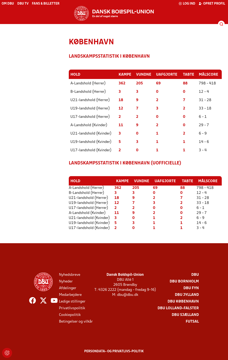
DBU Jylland (187, 294)
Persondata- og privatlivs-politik (114, 351)
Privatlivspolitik (72, 308)
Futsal (192, 321)
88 (185, 83)
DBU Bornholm (184, 281)
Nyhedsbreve (69, 274)
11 (121, 125)
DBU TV (23, 3)
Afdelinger (67, 288)
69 (158, 83)
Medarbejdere (70, 294)
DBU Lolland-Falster (178, 308)
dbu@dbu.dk (127, 294)
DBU (195, 274)
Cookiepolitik (70, 314)
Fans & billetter (45, 3)
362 (122, 83)
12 (121, 108)
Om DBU (8, 3)
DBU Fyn (191, 288)
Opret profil (212, 3)
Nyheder (66, 281)
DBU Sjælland (185, 314)
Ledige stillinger (72, 301)
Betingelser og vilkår (76, 321)
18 (121, 100)
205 (139, 83)
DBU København (183, 301)
